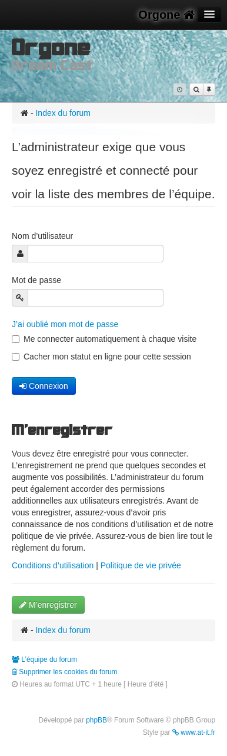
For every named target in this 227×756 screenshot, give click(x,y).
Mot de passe (38, 280)
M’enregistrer (48, 605)
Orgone (166, 14)
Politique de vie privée (141, 565)
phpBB (96, 720)
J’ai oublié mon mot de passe (65, 324)
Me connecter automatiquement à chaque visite (104, 339)
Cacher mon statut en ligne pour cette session (101, 356)
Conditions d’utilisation (53, 565)
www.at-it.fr (193, 732)
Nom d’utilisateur (43, 236)
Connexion (43, 386)
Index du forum (62, 113)
